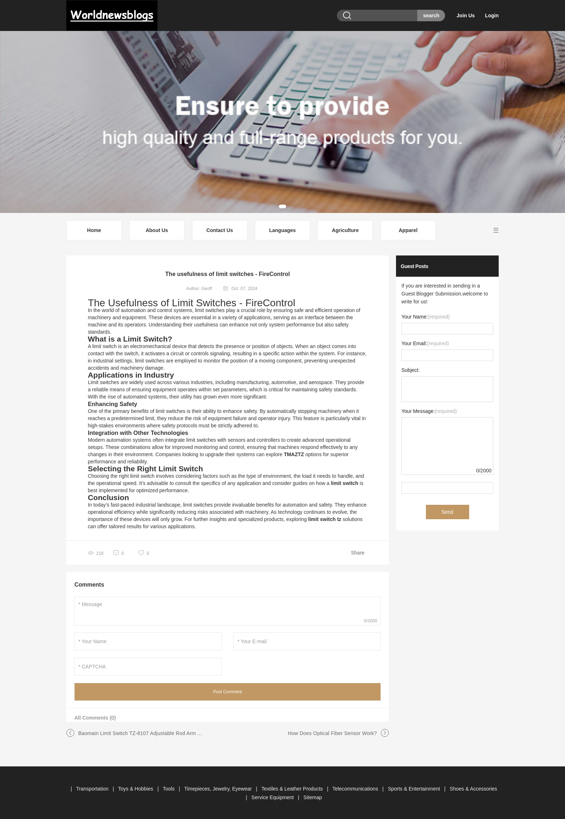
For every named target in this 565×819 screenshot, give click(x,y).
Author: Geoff (199, 287)
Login (492, 15)
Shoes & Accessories (473, 788)
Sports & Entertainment (414, 788)
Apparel (408, 229)
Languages (282, 229)
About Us (157, 229)
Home (94, 229)
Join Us (466, 15)
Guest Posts (414, 265)
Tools (169, 788)
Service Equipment (273, 797)
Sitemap (312, 797)
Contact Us (219, 229)
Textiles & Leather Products (292, 788)
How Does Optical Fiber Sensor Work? (332, 732)
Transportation (93, 788)
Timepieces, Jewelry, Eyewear (218, 788)
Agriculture (345, 229)
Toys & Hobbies (136, 788)
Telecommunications (356, 788)
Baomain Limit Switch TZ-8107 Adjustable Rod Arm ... (140, 732)
